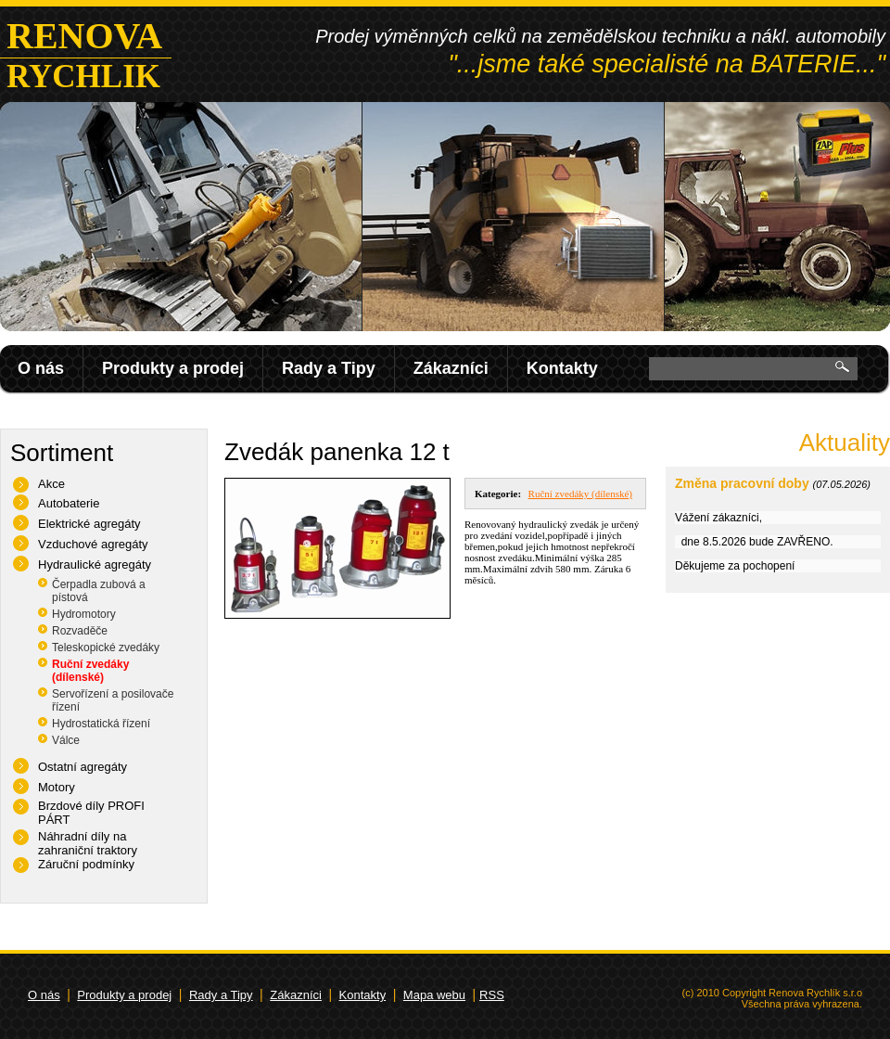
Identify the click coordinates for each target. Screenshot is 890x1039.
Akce (51, 484)
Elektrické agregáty (89, 524)
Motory (56, 787)
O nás (41, 368)
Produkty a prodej (173, 368)
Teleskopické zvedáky (105, 647)
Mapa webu (434, 995)
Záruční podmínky (86, 864)
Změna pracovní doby (742, 483)
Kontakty (562, 368)
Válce (66, 740)
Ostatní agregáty (82, 767)
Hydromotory (84, 614)
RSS (491, 995)
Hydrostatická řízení (101, 723)
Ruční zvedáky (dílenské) (90, 671)
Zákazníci (451, 368)
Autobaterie (69, 503)
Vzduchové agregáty (93, 544)
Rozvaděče (80, 630)
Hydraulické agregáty (94, 564)
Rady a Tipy (328, 368)
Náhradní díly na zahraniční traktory (87, 843)
